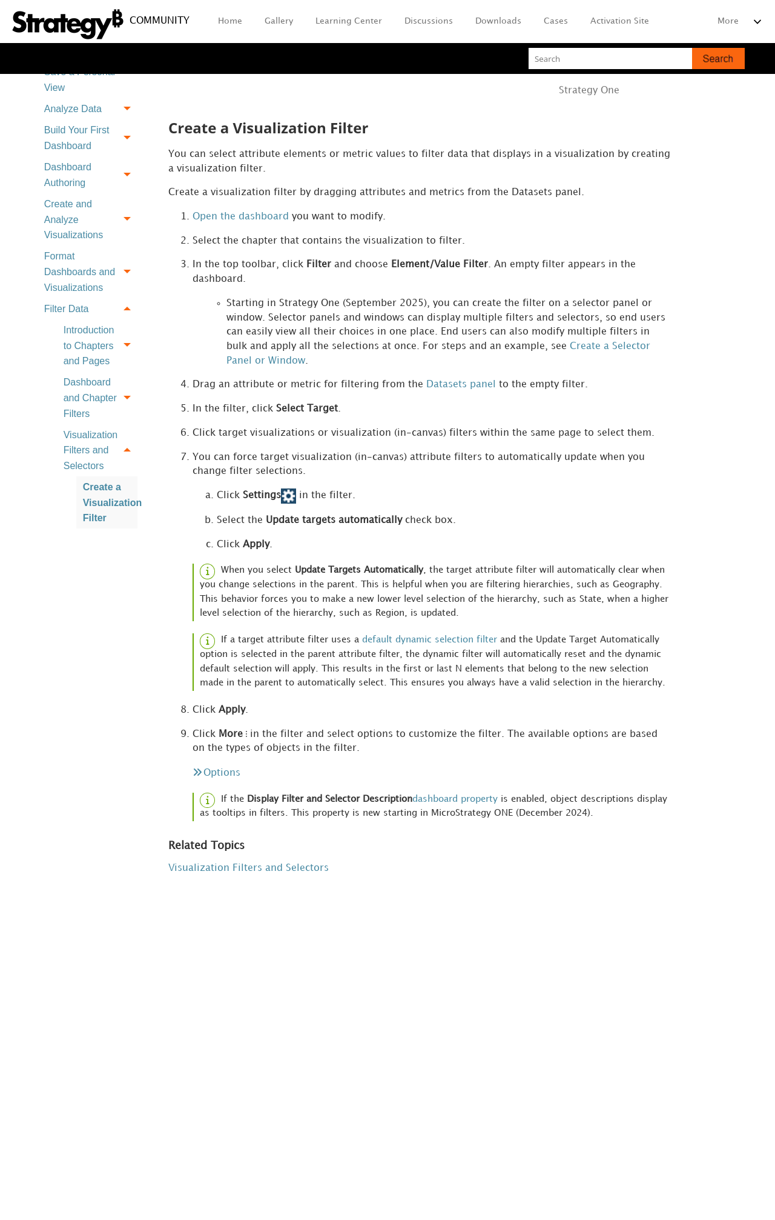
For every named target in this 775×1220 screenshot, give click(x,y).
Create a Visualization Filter (110, 502)
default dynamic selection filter (429, 645)
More (728, 21)
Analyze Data (90, 108)
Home (230, 21)
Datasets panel (461, 387)
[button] (718, 58)
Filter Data (90, 308)
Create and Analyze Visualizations (90, 219)
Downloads (498, 21)
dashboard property (455, 806)
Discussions (428, 21)
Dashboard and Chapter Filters (100, 398)
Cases (556, 21)
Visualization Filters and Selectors (100, 450)
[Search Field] (637, 58)
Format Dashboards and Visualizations (90, 272)
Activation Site (619, 21)
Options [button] (221, 779)
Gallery (279, 21)
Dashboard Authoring (90, 174)
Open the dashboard (241, 217)
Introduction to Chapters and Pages (100, 345)
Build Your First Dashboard (90, 138)
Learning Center (348, 21)
